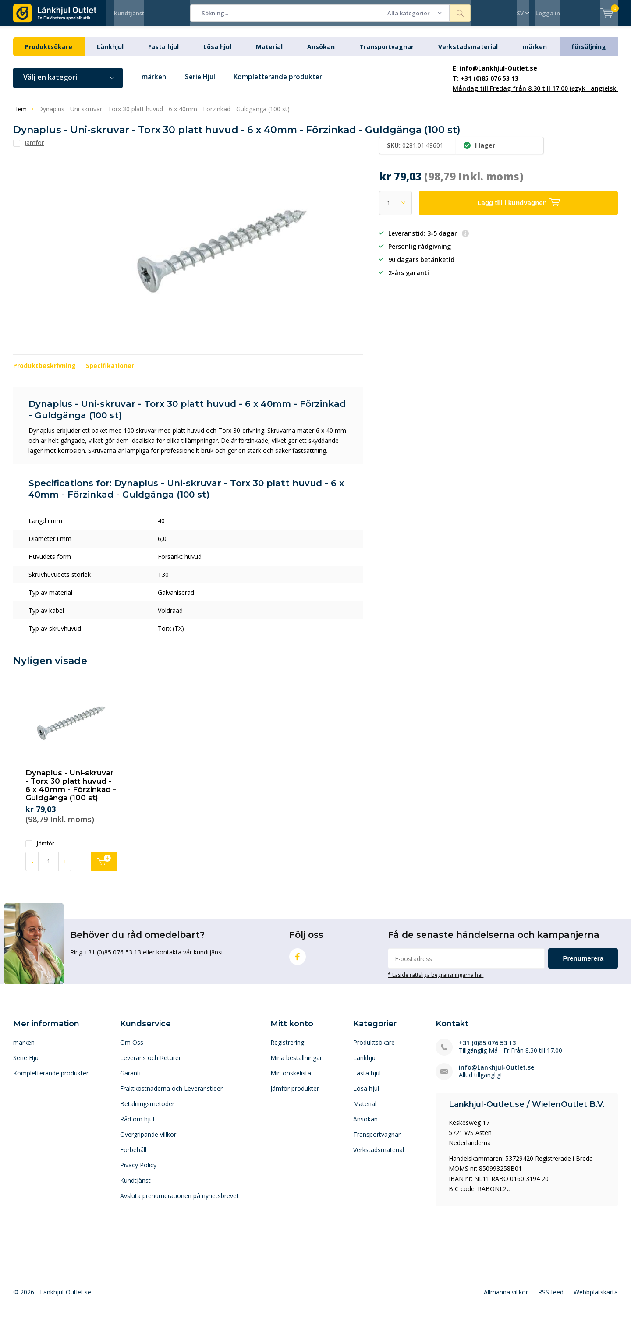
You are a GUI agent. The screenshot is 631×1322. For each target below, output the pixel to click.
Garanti (130, 1079)
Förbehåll (133, 1156)
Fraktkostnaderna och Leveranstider (171, 1094)
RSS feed (551, 1298)
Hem (20, 115)
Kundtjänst (129, 13)
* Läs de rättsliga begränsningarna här (435, 981)
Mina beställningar (296, 1064)
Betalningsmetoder (147, 1110)
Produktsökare (48, 53)
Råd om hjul (137, 1125)
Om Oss (131, 1048)
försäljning (588, 53)
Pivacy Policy (138, 1171)
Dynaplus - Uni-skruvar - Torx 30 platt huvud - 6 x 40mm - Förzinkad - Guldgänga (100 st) (70, 792)
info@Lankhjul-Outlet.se (496, 1073)
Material (269, 53)
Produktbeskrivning (44, 372)
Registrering (287, 1048)
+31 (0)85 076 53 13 (487, 1049)
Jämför (39, 849)
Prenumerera (583, 965)
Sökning (460, 13)
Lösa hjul (217, 53)
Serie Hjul (203, 83)
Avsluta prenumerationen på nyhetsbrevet (179, 1202)
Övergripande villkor (148, 1140)
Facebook (297, 961)
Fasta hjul (163, 53)
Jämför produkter (294, 1094)
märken (534, 53)
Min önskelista (290, 1079)
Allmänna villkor (506, 1298)
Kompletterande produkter (286, 83)
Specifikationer (110, 372)
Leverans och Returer (150, 1064)
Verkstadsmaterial (468, 53)
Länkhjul (110, 53)
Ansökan (321, 53)
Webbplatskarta (596, 1298)
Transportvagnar (386, 53)
